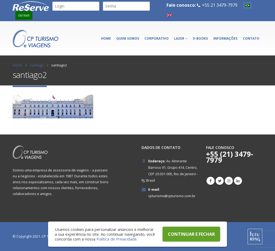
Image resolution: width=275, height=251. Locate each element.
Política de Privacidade (116, 239)
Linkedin (238, 181)
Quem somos (127, 38)
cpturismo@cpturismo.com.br (172, 196)
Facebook (211, 181)
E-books (200, 38)
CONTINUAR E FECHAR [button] (191, 234)
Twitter (220, 181)
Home (106, 38)
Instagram (229, 181)
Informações (225, 38)
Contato (251, 38)
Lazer (179, 38)
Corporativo (156, 38)
